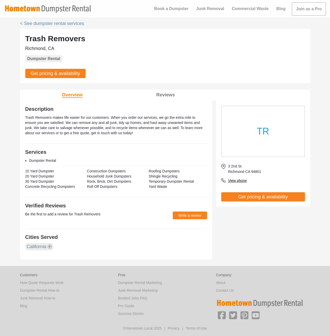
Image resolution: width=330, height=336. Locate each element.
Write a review (189, 215)
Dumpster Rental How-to (40, 290)
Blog (281, 8)
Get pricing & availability (55, 73)
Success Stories (131, 314)
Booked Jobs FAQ (132, 298)
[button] (221, 314)
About (221, 283)
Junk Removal (210, 8)
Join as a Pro (309, 9)
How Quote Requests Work (42, 283)
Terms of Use (196, 328)
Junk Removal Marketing (138, 290)
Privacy (174, 328)
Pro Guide (126, 306)
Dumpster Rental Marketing (140, 283)
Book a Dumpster (171, 8)
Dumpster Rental (43, 58)
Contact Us (225, 290)
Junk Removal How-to (37, 298)
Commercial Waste (250, 8)
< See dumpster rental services (52, 23)
